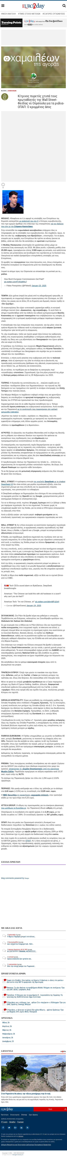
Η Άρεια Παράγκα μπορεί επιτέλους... (18, 936)
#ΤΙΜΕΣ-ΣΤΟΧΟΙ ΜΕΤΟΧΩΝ (29, 14)
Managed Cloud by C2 (17, 1154)
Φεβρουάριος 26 (8, 1034)
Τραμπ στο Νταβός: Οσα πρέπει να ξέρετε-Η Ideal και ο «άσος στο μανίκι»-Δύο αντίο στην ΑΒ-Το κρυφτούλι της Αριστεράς (32, 981)
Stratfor (12, 1122)
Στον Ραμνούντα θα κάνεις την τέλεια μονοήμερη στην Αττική (25, 1094)
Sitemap (24, 1115)
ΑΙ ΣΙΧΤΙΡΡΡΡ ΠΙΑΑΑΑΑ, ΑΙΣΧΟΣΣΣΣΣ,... (19, 950)
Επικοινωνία (14, 1115)
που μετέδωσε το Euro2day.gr (13, 808)
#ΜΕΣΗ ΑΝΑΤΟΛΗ (8, 14)
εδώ (30, 24)
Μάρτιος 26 (6, 1030)
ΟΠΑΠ (28, 841)
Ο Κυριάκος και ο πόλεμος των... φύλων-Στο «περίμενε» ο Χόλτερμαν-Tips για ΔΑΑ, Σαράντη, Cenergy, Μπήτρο (33, 1003)
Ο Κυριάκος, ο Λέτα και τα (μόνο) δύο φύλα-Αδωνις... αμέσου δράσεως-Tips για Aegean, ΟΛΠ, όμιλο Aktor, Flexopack (32, 1011)
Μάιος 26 (6, 1023)
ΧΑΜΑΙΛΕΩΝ (12, 91)
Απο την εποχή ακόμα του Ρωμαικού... (18, 965)
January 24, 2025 (34, 606)
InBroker (20, 1136)
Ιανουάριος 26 (7, 1038)
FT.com (4, 1122)
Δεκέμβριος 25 (8, 1041)
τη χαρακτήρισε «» (26, 795)
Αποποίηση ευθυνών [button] (33, 86)
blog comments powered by (15, 878)
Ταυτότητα (4, 1115)
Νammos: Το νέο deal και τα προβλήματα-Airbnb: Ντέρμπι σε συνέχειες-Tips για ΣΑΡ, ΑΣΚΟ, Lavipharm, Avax (33, 989)
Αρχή (50, 1109)
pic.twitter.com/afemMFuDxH (47, 602)
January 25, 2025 (39, 286)
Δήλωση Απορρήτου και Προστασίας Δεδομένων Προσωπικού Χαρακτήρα (26, 1145)
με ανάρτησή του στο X (28, 221)
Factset (20, 1122)
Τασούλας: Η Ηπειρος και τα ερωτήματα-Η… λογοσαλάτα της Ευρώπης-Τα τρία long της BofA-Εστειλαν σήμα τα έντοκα (32, 996)
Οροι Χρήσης (33, 1115)
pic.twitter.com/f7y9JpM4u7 (15, 282)
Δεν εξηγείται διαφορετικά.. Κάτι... (17, 943)
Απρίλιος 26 (7, 1026)
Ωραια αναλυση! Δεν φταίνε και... (16, 958)
